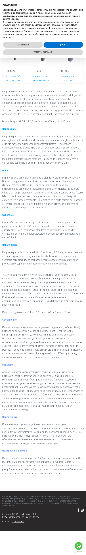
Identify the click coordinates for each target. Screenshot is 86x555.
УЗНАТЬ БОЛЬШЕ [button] (43, 52)
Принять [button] (63, 44)
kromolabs (19, 521)
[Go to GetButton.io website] (79, 552)
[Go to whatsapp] (78, 546)
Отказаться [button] (23, 44)
